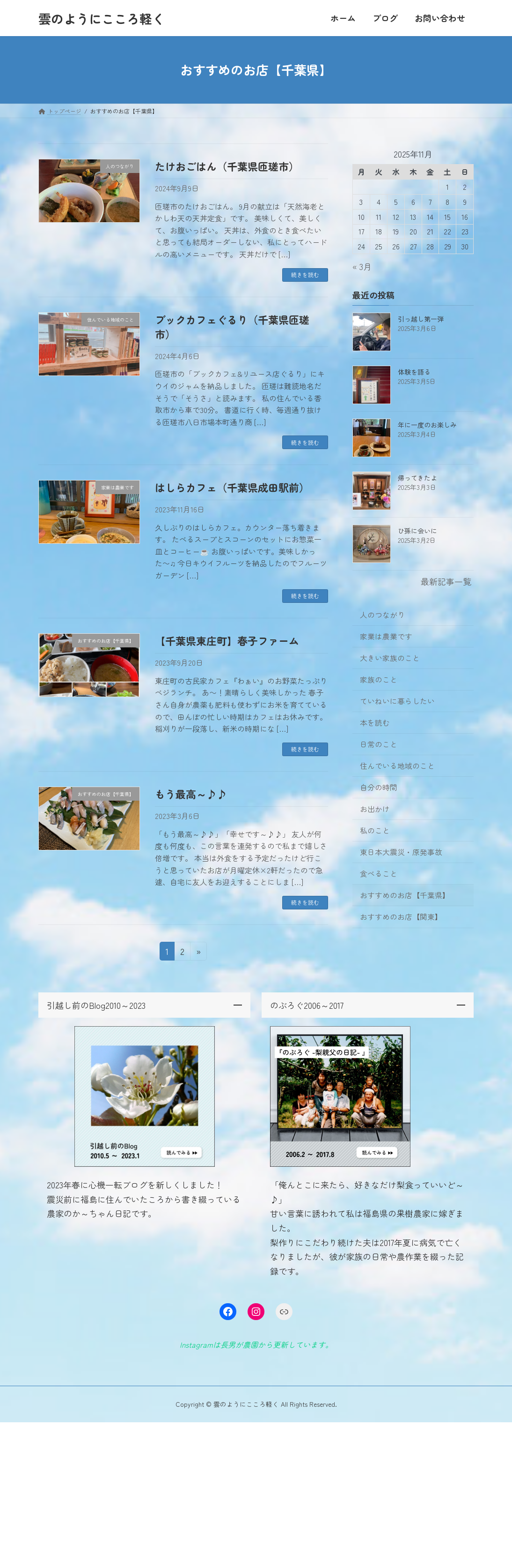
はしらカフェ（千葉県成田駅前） (232, 487)
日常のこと (378, 744)
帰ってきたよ (417, 477)
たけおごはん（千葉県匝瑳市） (227, 165)
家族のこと (378, 679)
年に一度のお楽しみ (427, 424)
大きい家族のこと (390, 658)
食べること (378, 873)
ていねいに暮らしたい (397, 701)
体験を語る (414, 371)
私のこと (375, 830)
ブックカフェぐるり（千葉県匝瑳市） (232, 326)
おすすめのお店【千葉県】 (405, 895)
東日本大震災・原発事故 (401, 852)
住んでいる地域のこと (397, 765)
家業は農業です (386, 636)
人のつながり (382, 614)
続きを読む (305, 274)
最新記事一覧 (446, 581)
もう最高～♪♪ (191, 793)
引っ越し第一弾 (421, 318)
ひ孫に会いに (417, 530)
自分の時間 (378, 787)
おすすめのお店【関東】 (401, 916)
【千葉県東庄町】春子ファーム (227, 640)
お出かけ (375, 808)
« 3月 (362, 266)
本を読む (375, 722)
